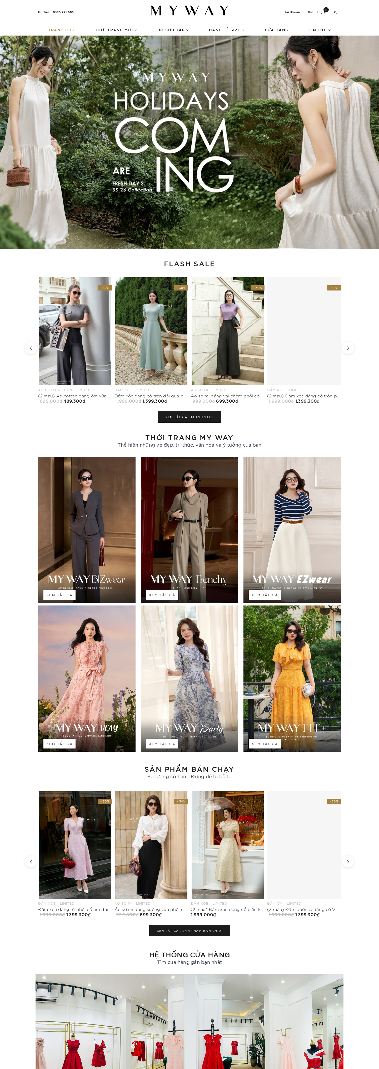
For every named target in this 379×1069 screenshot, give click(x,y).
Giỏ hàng (318, 12)
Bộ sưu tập (173, 29)
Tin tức (320, 29)
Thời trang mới (116, 29)
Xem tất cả (59, 595)
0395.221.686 (63, 12)
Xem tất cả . (189, 417)
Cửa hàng (277, 29)
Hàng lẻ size (227, 29)
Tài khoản (292, 12)
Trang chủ (61, 29)
